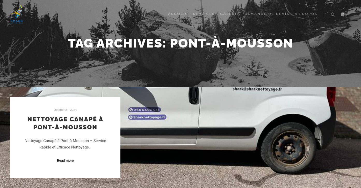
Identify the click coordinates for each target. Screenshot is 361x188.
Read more (65, 160)
